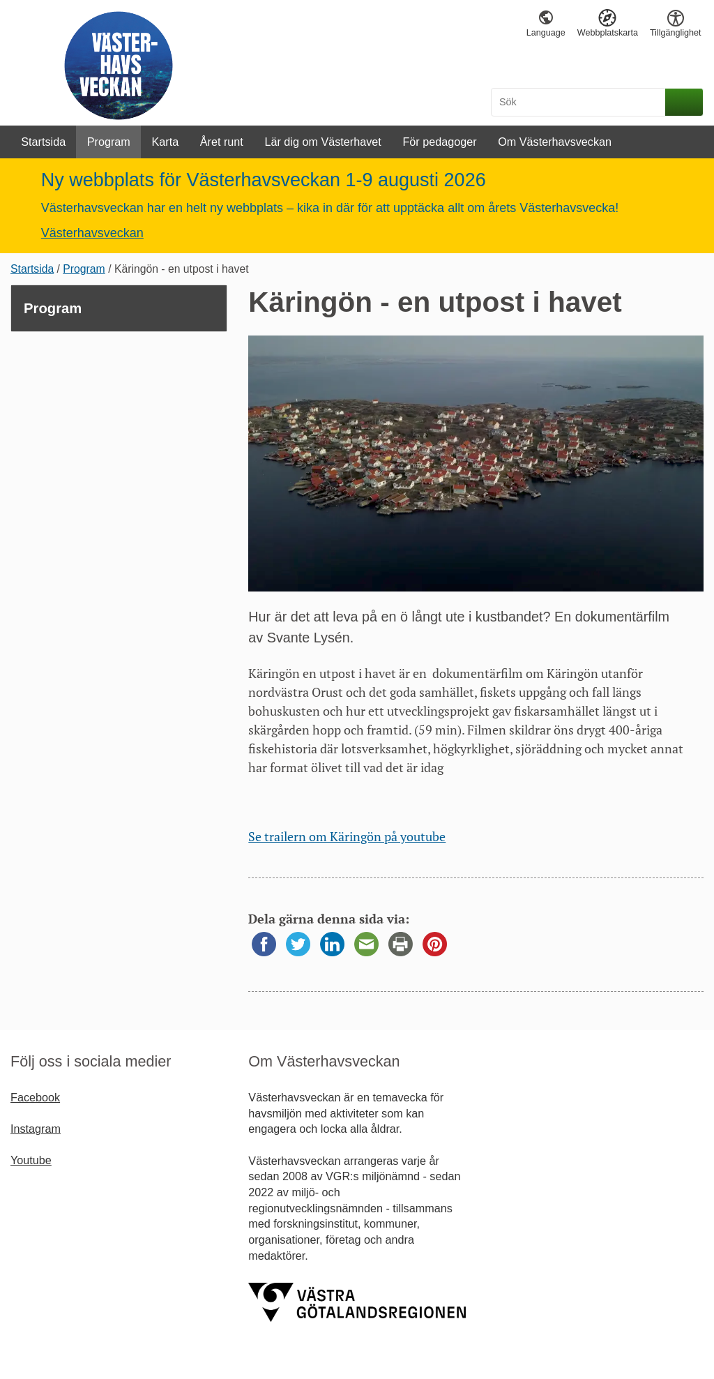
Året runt (221, 141)
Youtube (31, 1160)
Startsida (43, 141)
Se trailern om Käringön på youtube (347, 836)
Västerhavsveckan (92, 233)
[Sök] (580, 102)
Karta (164, 141)
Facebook (35, 1097)
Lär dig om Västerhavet (322, 141)
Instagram (35, 1128)
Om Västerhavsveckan (555, 141)
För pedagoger (439, 141)
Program (108, 141)
